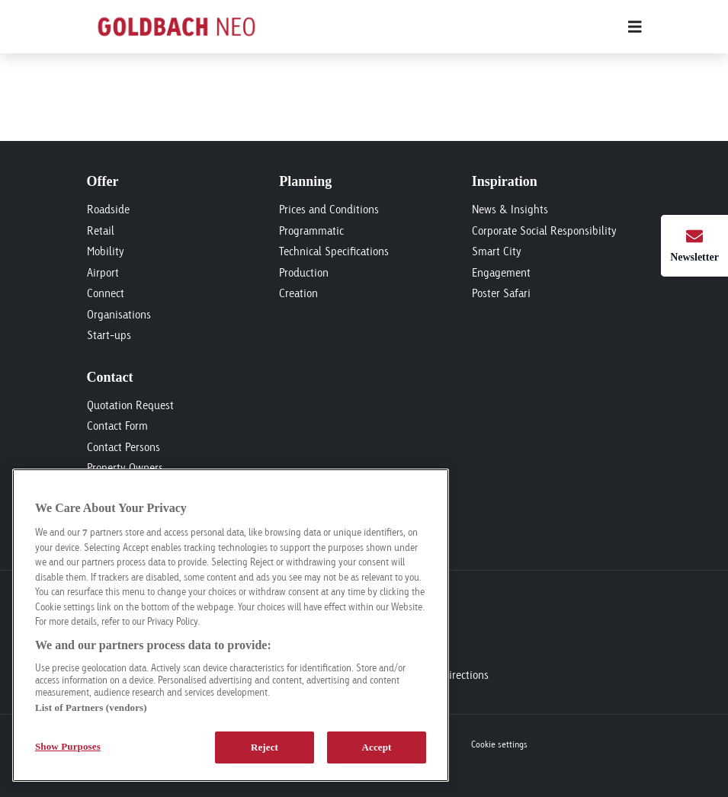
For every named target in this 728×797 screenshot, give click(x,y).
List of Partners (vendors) (91, 707)
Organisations (119, 314)
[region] (230, 625)
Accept (376, 747)
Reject (264, 747)
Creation (298, 293)
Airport (103, 272)
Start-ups (109, 335)
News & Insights (510, 209)
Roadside (108, 209)
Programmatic (311, 230)
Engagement (501, 272)
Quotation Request (130, 405)
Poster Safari (501, 293)
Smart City (496, 251)
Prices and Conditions (329, 209)
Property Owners (125, 467)
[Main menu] (471, 26)
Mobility (105, 251)
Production (304, 272)
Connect (105, 293)
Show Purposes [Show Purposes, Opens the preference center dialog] (68, 746)
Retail (100, 230)
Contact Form (117, 425)
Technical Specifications (334, 251)
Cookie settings (499, 744)
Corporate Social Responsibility (544, 230)
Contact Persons (123, 447)
